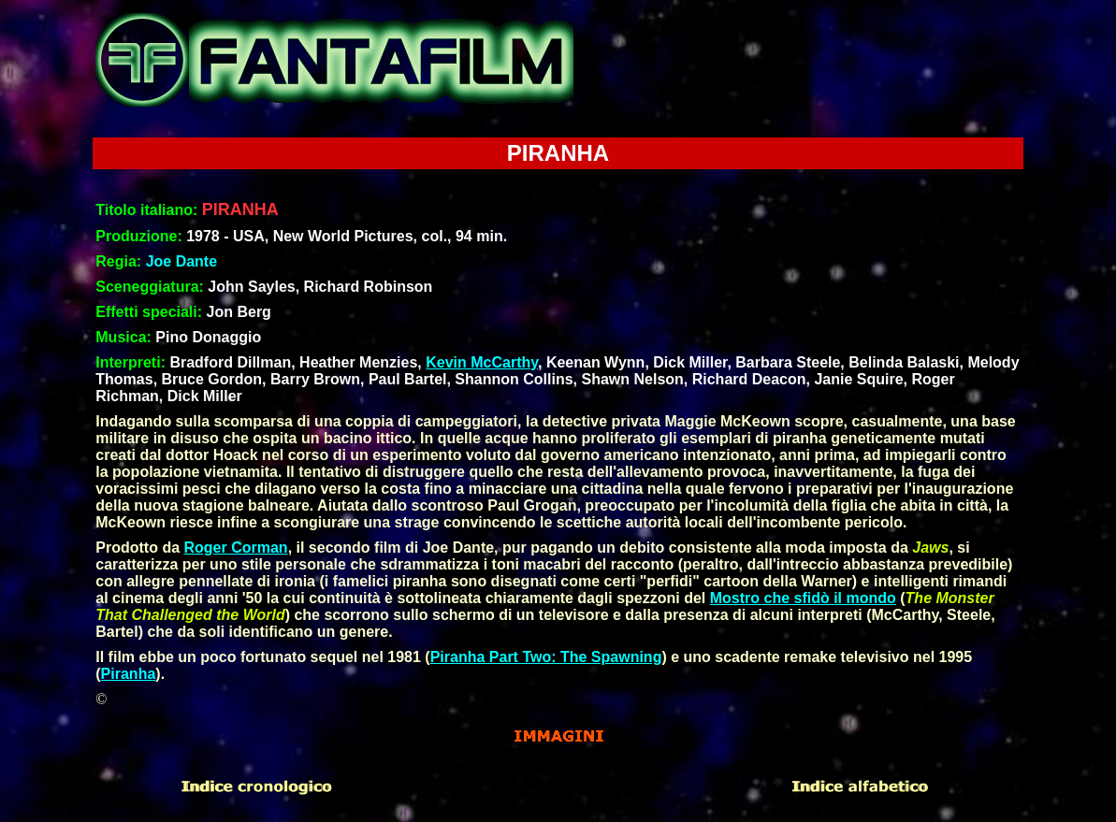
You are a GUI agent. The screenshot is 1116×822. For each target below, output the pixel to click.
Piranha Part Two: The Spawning (546, 657)
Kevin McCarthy (482, 362)
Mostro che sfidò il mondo (803, 598)
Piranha (128, 674)
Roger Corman (236, 547)
